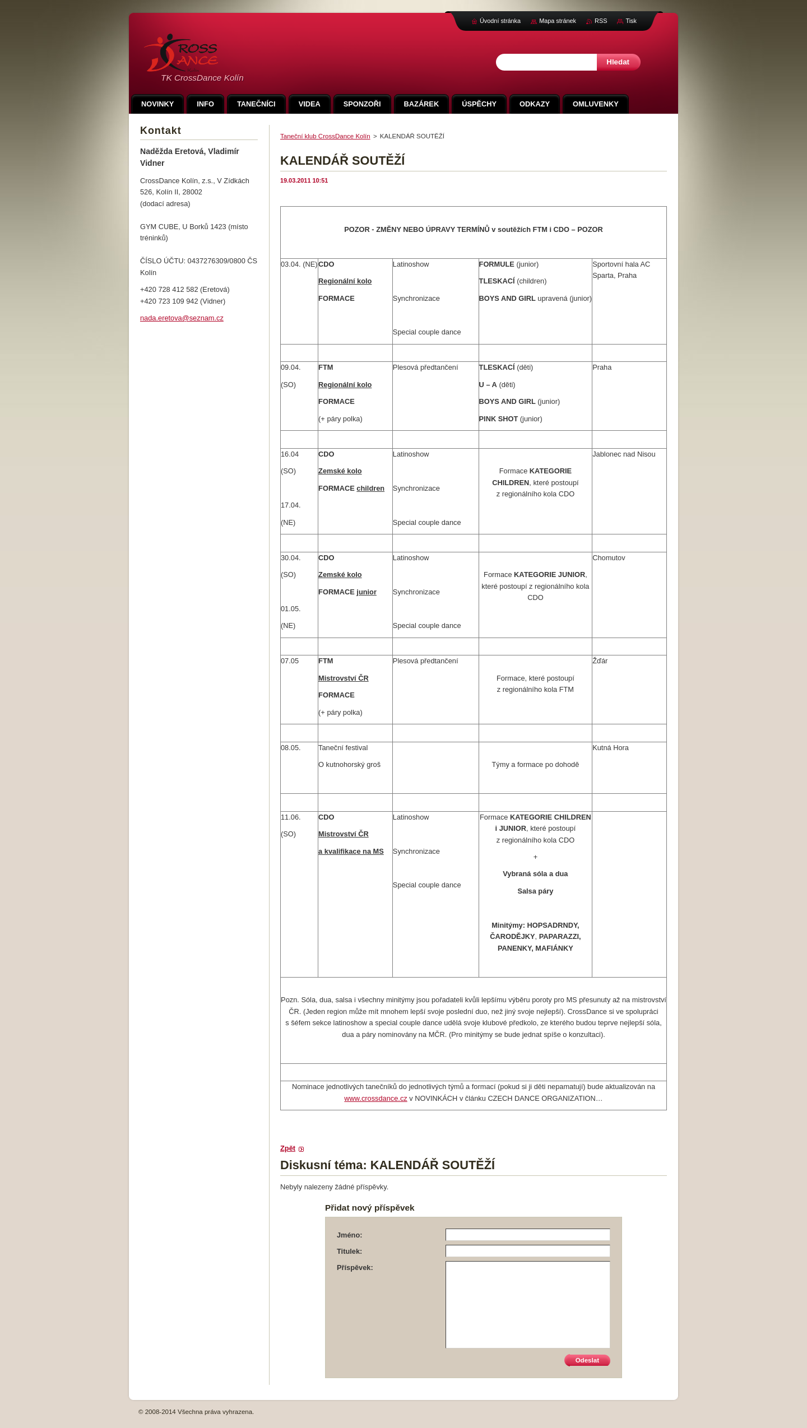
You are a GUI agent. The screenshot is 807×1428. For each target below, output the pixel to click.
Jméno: (350, 1235)
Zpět (287, 1148)
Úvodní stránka (500, 20)
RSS (601, 20)
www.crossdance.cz (375, 1098)
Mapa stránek (557, 20)
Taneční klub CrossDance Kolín (325, 136)
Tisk (631, 20)
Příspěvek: (355, 1267)
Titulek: (349, 1251)
